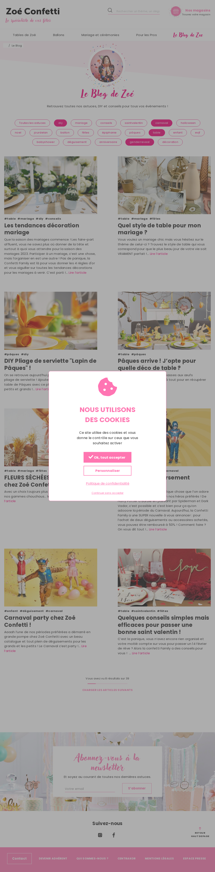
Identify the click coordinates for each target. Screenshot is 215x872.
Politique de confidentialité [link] (107, 483)
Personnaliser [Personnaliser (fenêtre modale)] (107, 470)
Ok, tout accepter (107, 457)
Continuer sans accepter (107, 493)
